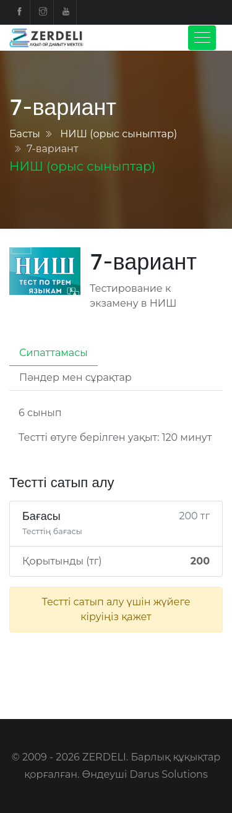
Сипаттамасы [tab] (53, 353)
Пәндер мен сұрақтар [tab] (75, 377)
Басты (24, 134)
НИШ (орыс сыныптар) (118, 134)
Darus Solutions (169, 774)
